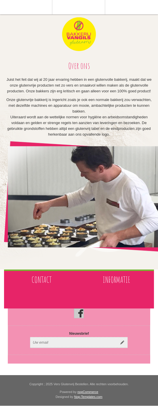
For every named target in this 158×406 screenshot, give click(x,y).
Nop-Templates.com (88, 396)
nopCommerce (87, 392)
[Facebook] (78, 313)
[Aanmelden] (73, 342)
